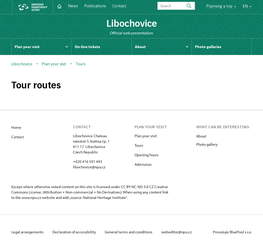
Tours (139, 145)
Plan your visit (146, 135)
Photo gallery (207, 144)
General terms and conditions (129, 231)
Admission (143, 164)
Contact (119, 5)
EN (247, 6)
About (201, 136)
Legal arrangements (27, 231)
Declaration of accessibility (74, 231)
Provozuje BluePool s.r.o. (232, 231)
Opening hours (146, 154)
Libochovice (131, 23)
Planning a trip (221, 6)
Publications (95, 5)
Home (16, 127)
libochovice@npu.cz (89, 166)
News (73, 5)
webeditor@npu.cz (176, 231)
